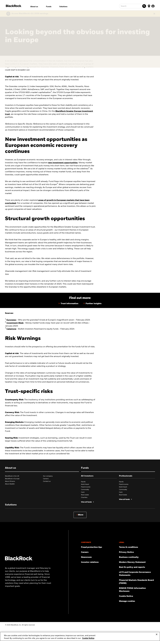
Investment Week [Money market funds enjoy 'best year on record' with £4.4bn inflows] (15, 323)
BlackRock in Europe (12, 479)
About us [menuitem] (34, 7)
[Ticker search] (144, 6)
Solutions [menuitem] (63, 7)
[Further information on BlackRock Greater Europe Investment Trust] (68, 303)
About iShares (10, 481)
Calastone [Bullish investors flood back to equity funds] (11, 329)
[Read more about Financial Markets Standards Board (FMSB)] (137, 582)
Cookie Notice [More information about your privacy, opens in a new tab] (88, 639)
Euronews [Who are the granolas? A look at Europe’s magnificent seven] (11, 320)
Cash (83, 492)
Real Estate (123, 495)
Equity (83, 481)
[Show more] (80, 515)
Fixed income (85, 487)
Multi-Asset (85, 484)
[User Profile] (153, 6)
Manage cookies (127, 601)
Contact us (47, 481)
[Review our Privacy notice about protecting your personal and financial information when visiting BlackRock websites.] (137, 552)
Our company (48, 476)
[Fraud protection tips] (99, 547)
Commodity (85, 489)
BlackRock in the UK (12, 476)
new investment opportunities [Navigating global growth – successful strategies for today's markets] (63, 163)
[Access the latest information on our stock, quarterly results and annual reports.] (99, 562)
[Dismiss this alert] (154, 13)
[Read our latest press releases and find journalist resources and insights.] (99, 557)
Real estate (85, 495)
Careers (46, 479)
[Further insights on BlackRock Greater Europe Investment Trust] (93, 303)
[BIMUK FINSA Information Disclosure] (137, 590)
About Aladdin (10, 484)
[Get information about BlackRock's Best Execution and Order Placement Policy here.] (137, 567)
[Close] (156, 635)
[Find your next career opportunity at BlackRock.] (99, 552)
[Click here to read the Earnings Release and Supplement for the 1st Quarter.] (29, 13)
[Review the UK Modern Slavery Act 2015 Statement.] (137, 562)
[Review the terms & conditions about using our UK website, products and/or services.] (137, 547)
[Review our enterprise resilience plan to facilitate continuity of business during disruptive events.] (137, 557)
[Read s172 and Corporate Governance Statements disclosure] (137, 574)
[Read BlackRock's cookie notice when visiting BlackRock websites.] (137, 596)
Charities (84, 497)
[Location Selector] (149, 6)
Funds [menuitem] (48, 7)
